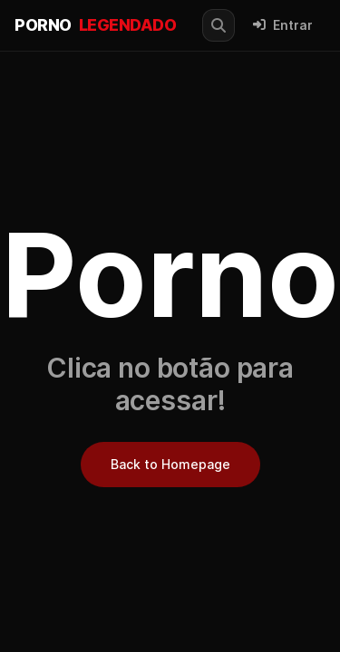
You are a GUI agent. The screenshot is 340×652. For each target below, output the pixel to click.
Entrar (283, 25)
